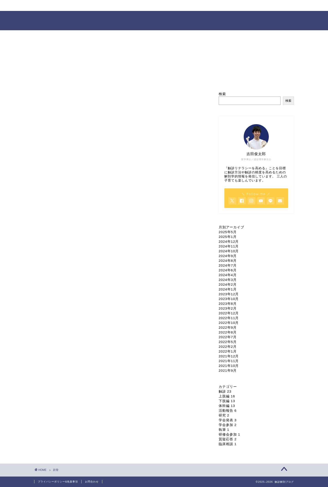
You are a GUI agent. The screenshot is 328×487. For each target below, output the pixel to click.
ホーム (55, 5)
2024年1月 (228, 289)
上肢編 (227, 396)
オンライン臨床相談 (180, 5)
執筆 (224, 429)
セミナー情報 (138, 5)
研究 (224, 415)
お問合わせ (92, 481)
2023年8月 (228, 303)
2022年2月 (228, 346)
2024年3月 (228, 280)
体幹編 (227, 406)
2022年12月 (229, 313)
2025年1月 (228, 237)
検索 (222, 94)
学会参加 (228, 425)
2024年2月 (228, 284)
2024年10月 (229, 251)
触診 (225, 391)
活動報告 (228, 410)
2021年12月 (229, 356)
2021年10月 (229, 366)
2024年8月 (228, 260)
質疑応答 (228, 439)
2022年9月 (228, 327)
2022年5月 (228, 342)
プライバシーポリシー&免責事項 (58, 481)
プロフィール (96, 5)
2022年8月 (228, 332)
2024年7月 (228, 265)
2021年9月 (228, 370)
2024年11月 (229, 246)
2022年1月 (228, 351)
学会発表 (228, 420)
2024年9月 (228, 256)
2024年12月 (229, 241)
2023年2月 (228, 308)
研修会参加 (229, 434)
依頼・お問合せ (222, 5)
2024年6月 (228, 270)
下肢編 (227, 401)
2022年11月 (229, 318)
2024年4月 (228, 275)
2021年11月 (229, 361)
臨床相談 (228, 444)
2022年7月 (228, 337)
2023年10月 (229, 299)
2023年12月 (229, 294)
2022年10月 (229, 323)
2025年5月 (228, 232)
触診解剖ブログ (164, 20)
